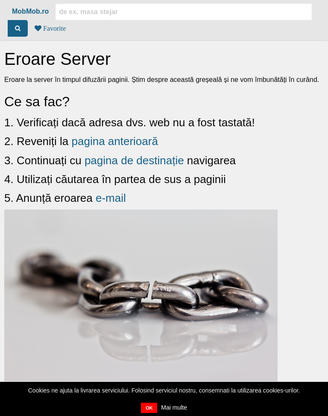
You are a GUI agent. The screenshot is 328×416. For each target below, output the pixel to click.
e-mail (111, 198)
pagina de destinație (134, 160)
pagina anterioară (115, 141)
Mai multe (174, 407)
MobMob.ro (30, 11)
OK (149, 407)
